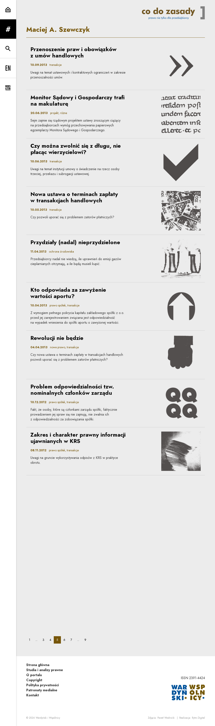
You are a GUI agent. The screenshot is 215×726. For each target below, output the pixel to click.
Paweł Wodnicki (165, 718)
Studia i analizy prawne (44, 670)
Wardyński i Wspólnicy (48, 718)
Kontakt (32, 695)
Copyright (34, 680)
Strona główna (37, 664)
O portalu (34, 675)
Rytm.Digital (198, 718)
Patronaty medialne (41, 690)
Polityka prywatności (42, 685)
